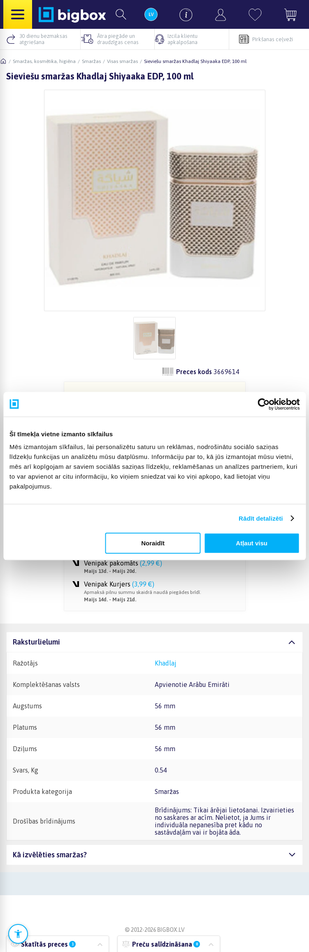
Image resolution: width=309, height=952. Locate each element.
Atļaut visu (251, 543)
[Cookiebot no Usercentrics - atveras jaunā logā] (264, 404)
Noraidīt (153, 543)
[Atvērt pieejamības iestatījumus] (18, 934)
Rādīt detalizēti (261, 518)
